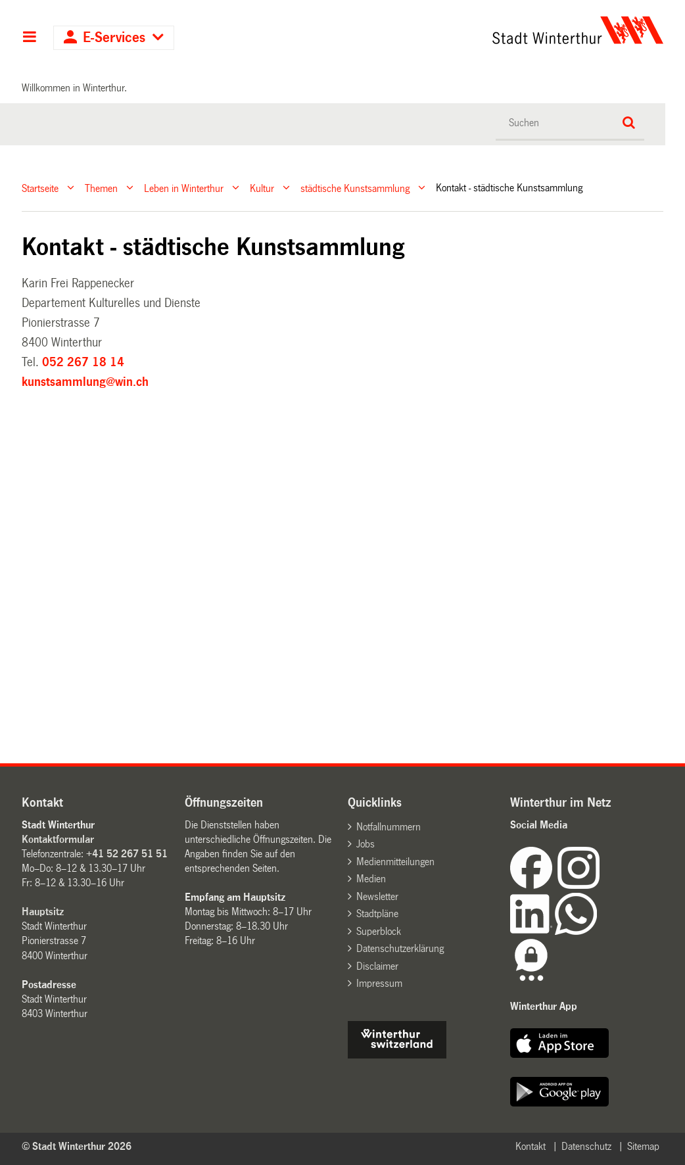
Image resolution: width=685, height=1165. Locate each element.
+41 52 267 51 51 (127, 853)
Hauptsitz (43, 911)
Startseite (40, 187)
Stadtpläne (377, 913)
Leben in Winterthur (184, 187)
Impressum (379, 983)
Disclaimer (377, 966)
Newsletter (377, 896)
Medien (371, 878)
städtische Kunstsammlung (355, 187)
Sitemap (643, 1146)
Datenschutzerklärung (400, 948)
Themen (101, 187)
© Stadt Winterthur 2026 (76, 1146)
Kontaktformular (58, 839)
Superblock (378, 931)
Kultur (262, 187)
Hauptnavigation (29, 38)
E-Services (114, 37)
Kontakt (530, 1146)
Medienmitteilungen (395, 861)
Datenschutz (586, 1146)
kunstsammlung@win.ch (85, 382)
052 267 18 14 (83, 362)
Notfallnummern (388, 826)
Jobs (365, 843)
